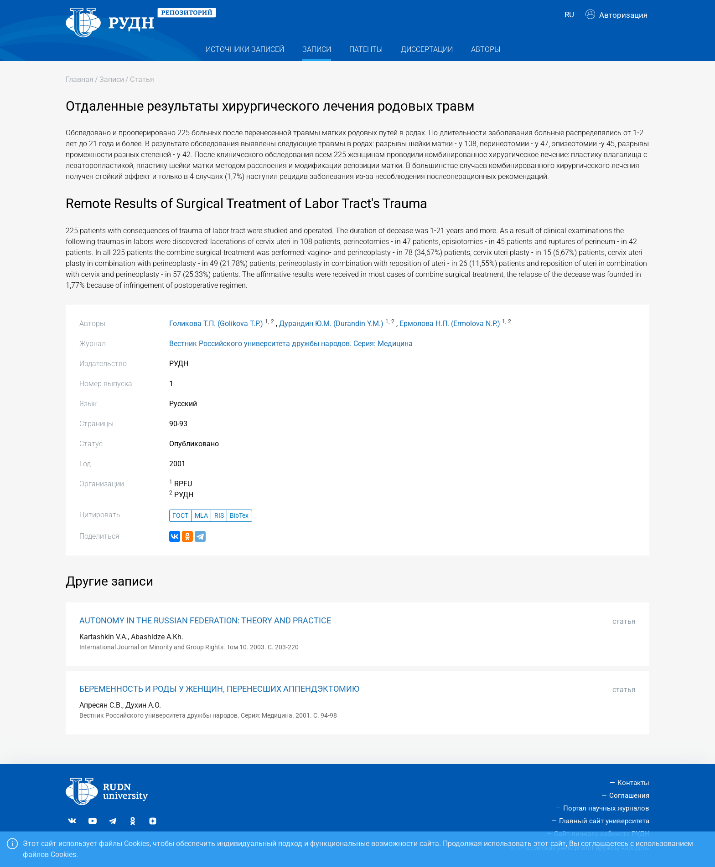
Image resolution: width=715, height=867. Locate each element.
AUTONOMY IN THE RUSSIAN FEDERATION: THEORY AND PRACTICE (205, 632)
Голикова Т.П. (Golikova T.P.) (216, 335)
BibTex (239, 527)
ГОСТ (180, 527)
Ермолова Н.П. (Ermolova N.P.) (449, 335)
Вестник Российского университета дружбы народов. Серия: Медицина (291, 355)
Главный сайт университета (604, 821)
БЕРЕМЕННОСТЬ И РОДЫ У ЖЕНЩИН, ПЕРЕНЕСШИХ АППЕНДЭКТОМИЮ (219, 700)
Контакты (633, 783)
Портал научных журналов (606, 808)
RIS (219, 527)
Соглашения (629, 796)
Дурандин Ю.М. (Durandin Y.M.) (331, 335)
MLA (201, 527)
